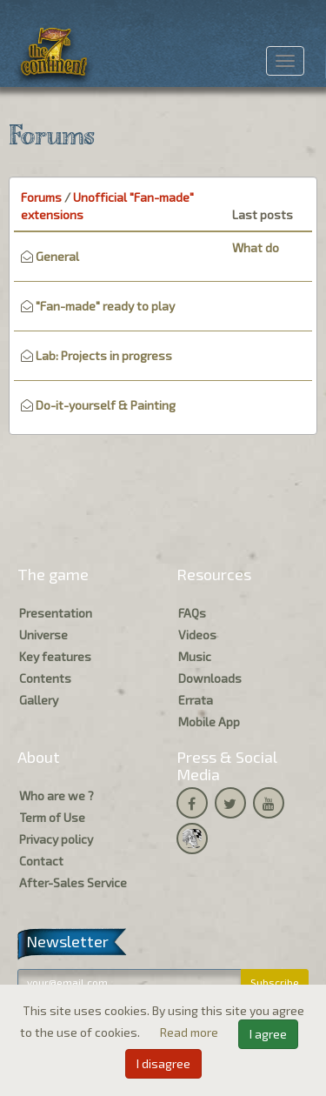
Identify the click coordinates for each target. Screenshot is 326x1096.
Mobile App (209, 721)
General (57, 256)
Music (194, 656)
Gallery (38, 699)
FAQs (192, 612)
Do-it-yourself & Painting (106, 405)
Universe (43, 634)
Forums (41, 197)
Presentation (55, 612)
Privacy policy (56, 839)
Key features (55, 656)
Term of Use (52, 817)
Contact (41, 860)
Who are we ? (56, 795)
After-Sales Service (73, 882)
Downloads (210, 678)
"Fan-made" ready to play (105, 305)
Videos (197, 634)
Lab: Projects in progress (104, 355)
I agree (268, 1033)
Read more (190, 1032)
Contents (45, 678)
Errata (195, 699)
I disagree (163, 1063)
